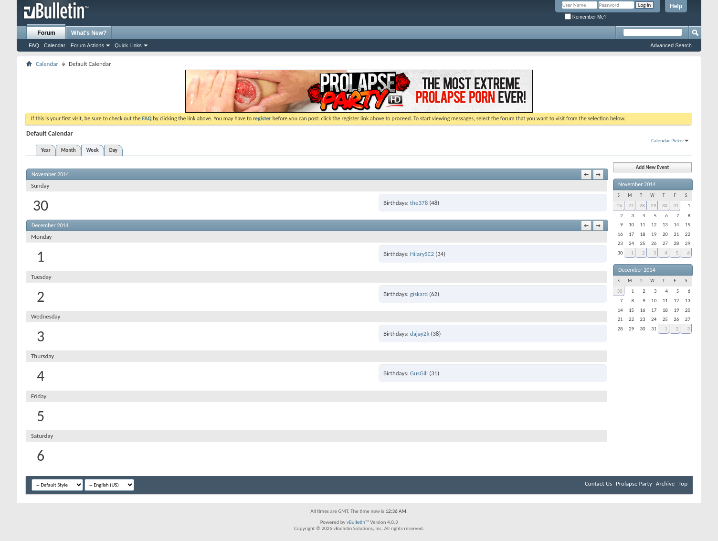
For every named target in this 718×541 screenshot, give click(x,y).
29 (653, 205)
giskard (419, 293)
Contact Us (598, 483)
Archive (665, 483)
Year (46, 150)
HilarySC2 (422, 253)
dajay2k (420, 333)
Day (113, 150)
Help (676, 6)
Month (68, 150)
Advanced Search (671, 45)
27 (631, 205)
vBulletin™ (358, 522)
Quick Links (128, 45)
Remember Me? (585, 17)
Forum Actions (87, 45)
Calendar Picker (667, 141)
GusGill (419, 373)
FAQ (34, 45)
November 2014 (636, 184)
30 (664, 205)
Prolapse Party (634, 483)
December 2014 (636, 269)
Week (92, 150)
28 (642, 205)
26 (619, 205)
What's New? (88, 33)
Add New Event (652, 167)
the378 (419, 202)
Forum (46, 33)
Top (682, 483)
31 (675, 205)
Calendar (54, 45)
